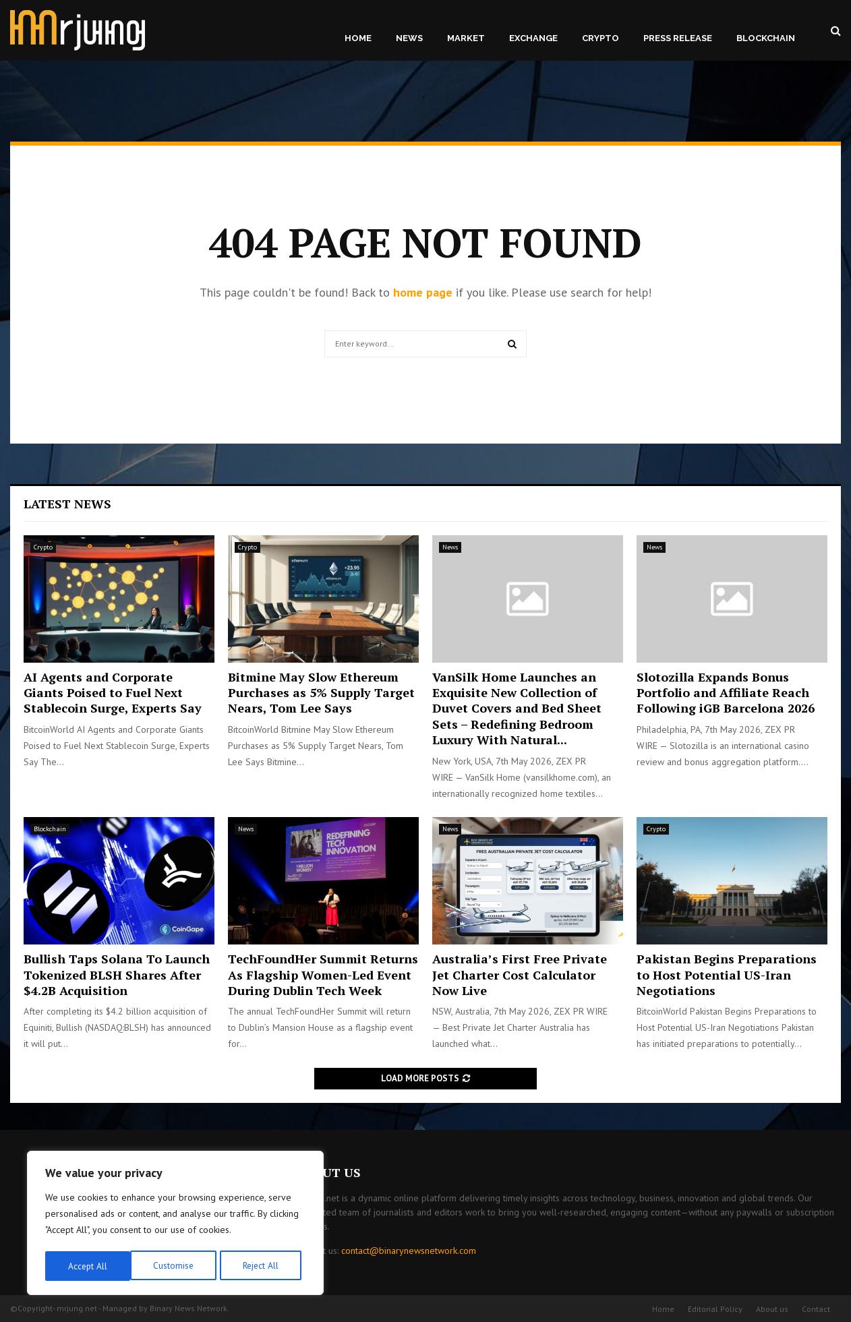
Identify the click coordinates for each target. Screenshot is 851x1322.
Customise (87, 1266)
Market (466, 38)
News (409, 38)
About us (772, 1309)
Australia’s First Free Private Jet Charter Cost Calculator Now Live (519, 974)
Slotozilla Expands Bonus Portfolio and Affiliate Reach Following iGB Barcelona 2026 (726, 693)
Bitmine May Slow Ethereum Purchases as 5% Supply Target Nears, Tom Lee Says (321, 693)
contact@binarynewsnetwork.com (408, 1250)
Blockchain (765, 38)
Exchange (533, 38)
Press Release (677, 38)
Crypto (600, 38)
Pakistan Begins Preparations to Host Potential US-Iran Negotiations (727, 974)
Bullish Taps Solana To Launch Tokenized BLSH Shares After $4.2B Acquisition (117, 974)
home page (422, 292)
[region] (175, 1224)
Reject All (175, 1266)
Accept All (263, 1266)
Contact (816, 1309)
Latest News (67, 503)
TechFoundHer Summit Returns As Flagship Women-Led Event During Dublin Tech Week (323, 974)
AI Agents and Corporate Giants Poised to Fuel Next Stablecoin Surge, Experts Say (113, 693)
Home (358, 38)
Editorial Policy (715, 1309)
